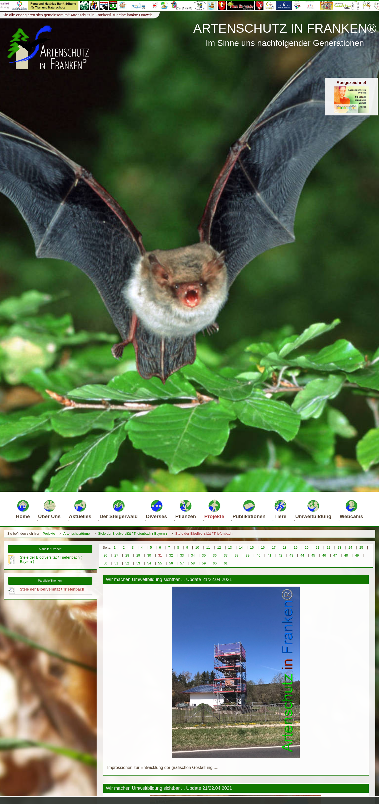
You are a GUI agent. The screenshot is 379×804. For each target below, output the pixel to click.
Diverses (156, 509)
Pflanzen (185, 509)
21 (317, 547)
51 (116, 563)
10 (197, 547)
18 (285, 547)
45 (313, 555)
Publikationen (249, 509)
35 (204, 555)
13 (230, 547)
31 (160, 555)
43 (291, 555)
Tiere (280, 509)
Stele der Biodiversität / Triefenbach (204, 533)
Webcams (351, 509)
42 (280, 555)
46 (324, 555)
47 (335, 555)
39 (248, 555)
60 (215, 563)
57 (182, 563)
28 (127, 555)
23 (339, 547)
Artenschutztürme (76, 533)
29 (138, 555)
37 (225, 555)
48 (346, 555)
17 (274, 547)
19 (295, 547)
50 (105, 563)
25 (361, 547)
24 (350, 547)
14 (241, 547)
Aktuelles (80, 509)
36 (215, 555)
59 (204, 563)
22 (328, 547)
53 (138, 563)
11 (208, 547)
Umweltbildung (313, 509)
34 (193, 555)
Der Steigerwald (118, 509)
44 (302, 555)
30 (149, 555)
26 (105, 555)
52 (127, 563)
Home (23, 509)
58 (193, 563)
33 (182, 555)
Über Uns (49, 509)
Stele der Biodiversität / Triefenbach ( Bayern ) (132, 533)
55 (160, 563)
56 (171, 563)
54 (149, 563)
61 (225, 563)
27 (116, 555)
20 (306, 547)
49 (357, 555)
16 (263, 547)
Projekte (214, 509)
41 (269, 555)
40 (258, 555)
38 (236, 555)
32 (171, 555)
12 (219, 547)
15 (252, 547)
